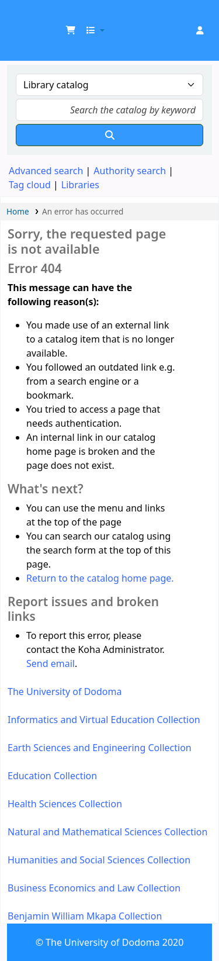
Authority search (129, 170)
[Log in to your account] (200, 30)
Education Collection (52, 775)
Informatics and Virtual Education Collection (104, 719)
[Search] (109, 135)
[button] (71, 30)
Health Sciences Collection (65, 803)
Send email (50, 663)
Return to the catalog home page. (100, 578)
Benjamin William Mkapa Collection (85, 916)
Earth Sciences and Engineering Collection (100, 747)
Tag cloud (30, 184)
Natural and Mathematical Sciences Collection (107, 831)
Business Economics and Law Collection (94, 888)
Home (17, 211)
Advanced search (46, 170)
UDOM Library (22, 17)
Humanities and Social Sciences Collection (99, 859)
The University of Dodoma (65, 691)
